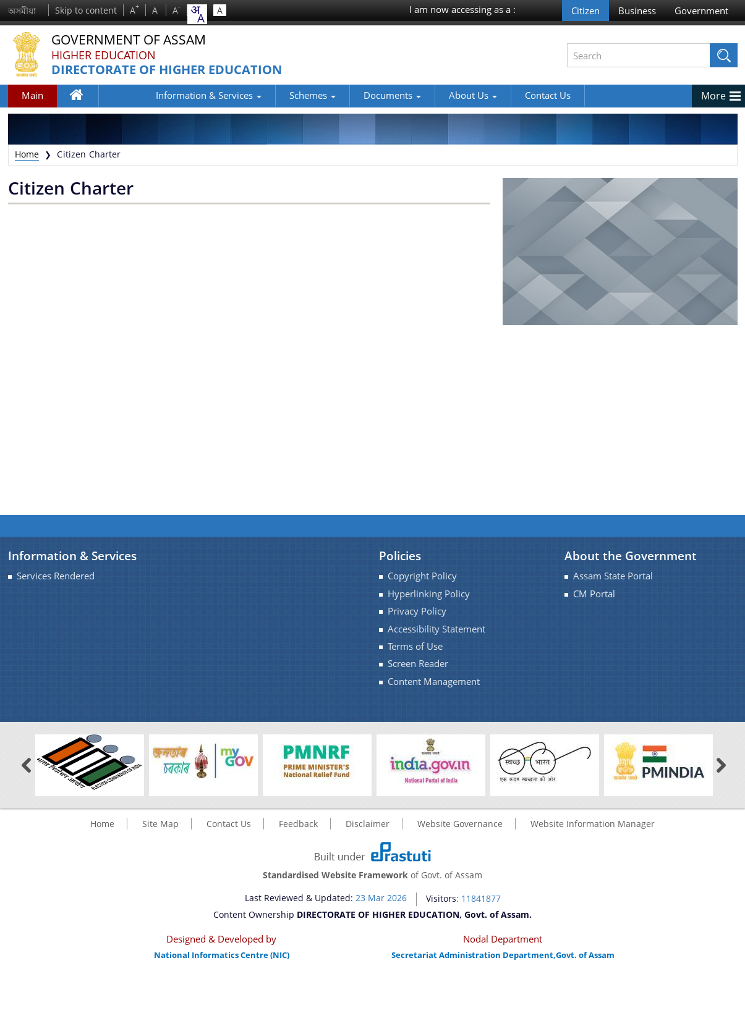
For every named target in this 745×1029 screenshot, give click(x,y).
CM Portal (594, 593)
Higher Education (103, 55)
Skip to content (86, 10)
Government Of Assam (132, 40)
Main (32, 95)
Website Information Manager (592, 824)
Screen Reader (418, 663)
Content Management (434, 681)
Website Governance (460, 824)
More (713, 96)
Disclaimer (368, 824)
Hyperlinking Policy (429, 593)
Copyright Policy (422, 575)
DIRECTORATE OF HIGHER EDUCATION (166, 70)
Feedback (298, 824)
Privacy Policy (417, 611)
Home (82, 97)
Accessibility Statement (436, 629)
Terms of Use (415, 646)
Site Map (160, 824)
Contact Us (501, 95)
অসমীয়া (22, 11)
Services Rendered (56, 575)
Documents (346, 95)
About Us (426, 95)
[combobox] (197, 14)
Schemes (266, 95)
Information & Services (162, 95)
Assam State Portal (613, 575)
